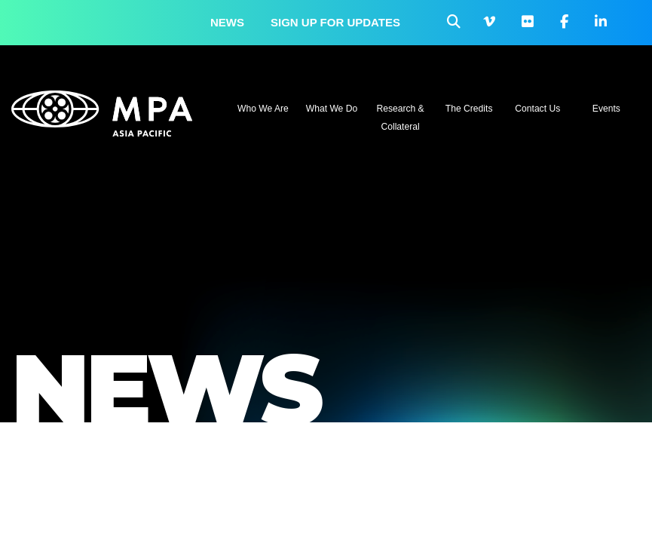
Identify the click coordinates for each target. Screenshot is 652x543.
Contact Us (537, 108)
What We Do (331, 108)
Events (606, 108)
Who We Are (263, 108)
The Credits (469, 108)
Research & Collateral (400, 117)
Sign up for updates (335, 22)
